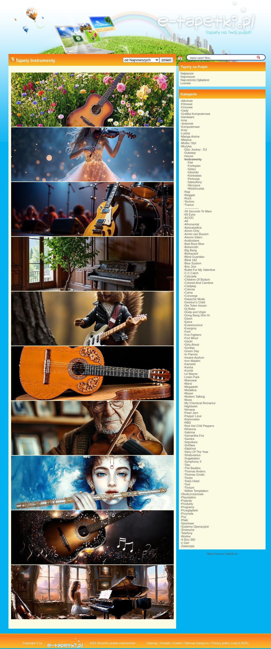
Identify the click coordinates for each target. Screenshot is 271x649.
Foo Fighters (193, 334)
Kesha (189, 367)
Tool (187, 484)
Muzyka (186, 146)
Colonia (190, 289)
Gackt (188, 341)
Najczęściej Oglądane (194, 80)
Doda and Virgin (195, 312)
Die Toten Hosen (196, 305)
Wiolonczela (196, 188)
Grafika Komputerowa (195, 113)
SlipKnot (190, 448)
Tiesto (189, 477)
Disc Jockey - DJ (196, 149)
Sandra (189, 438)
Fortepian (194, 165)
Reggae (190, 195)
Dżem (188, 318)
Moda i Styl (188, 143)
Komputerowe (190, 126)
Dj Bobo (190, 308)
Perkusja (194, 178)
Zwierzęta (187, 546)
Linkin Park (192, 377)
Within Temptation (196, 490)
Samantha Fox (194, 435)
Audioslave (192, 240)
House (189, 156)
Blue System (193, 263)
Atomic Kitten (193, 237)
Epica (188, 321)
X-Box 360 (188, 539)
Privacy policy (220, 643)
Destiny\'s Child (195, 302)
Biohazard (191, 253)
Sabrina (190, 432)
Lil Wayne (191, 373)
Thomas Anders (195, 471)
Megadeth (191, 386)
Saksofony (195, 182)
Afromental (192, 224)
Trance (189, 204)
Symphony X (193, 461)
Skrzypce (194, 185)
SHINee (190, 445)
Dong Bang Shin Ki (197, 315)
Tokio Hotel (192, 481)
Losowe (185, 83)
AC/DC (189, 217)
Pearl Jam (191, 412)
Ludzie (185, 133)
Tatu (187, 464)
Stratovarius (193, 455)
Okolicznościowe (192, 494)
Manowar (191, 380)
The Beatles (193, 468)
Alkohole (187, 100)
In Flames (191, 354)
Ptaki (184, 520)
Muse (188, 399)
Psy (183, 516)
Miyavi (189, 393)
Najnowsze (187, 76)
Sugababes (192, 458)
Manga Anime (190, 136)
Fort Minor (191, 338)
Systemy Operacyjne (195, 526)
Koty (184, 130)
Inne (184, 120)
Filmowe (186, 104)
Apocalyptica (193, 227)
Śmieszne (187, 529)
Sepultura (191, 442)
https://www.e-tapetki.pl (222, 553)
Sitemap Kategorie (196, 643)
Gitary (192, 169)
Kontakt (165, 643)
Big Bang (191, 250)
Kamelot (190, 364)
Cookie (177, 643)
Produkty (187, 503)
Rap (187, 191)
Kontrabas (195, 175)
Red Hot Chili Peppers (199, 425)
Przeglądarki (189, 510)
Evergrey (190, 328)
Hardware (187, 117)
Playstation (188, 497)
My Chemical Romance (200, 403)
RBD (188, 422)
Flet (190, 162)
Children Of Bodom (197, 279)
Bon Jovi (190, 266)
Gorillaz (190, 347)
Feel (187, 331)
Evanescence (193, 325)
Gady (184, 110)
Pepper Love (193, 416)
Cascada (190, 276)
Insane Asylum (194, 357)
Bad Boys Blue (194, 243)
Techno (189, 201)
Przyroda (187, 513)
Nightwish (191, 406)
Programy (187, 507)
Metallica (190, 390)
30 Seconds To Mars (198, 211)
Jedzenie (187, 123)
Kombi (189, 370)
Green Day (192, 351)
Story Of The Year (196, 451)
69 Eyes (190, 214)
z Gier (185, 542)
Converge (191, 295)
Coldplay (190, 286)
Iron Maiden (192, 360)
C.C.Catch (191, 273)
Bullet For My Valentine (200, 269)
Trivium (189, 487)
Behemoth (191, 247)
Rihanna (190, 429)
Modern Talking (195, 396)
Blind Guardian (194, 256)
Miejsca (186, 139)
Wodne (186, 536)
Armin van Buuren (196, 234)
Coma (188, 292)
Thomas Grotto (194, 474)
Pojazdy (186, 500)
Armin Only (192, 230)
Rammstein (192, 419)
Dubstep (190, 152)
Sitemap (152, 643)
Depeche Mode (195, 299)
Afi (186, 221)
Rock (188, 198)
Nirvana (190, 409)
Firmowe (187, 107)
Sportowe (187, 523)
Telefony (186, 533)
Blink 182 (191, 260)
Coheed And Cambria (199, 282)
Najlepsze (186, 73)
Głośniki (193, 172)
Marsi (188, 383)
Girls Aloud (192, 344)
